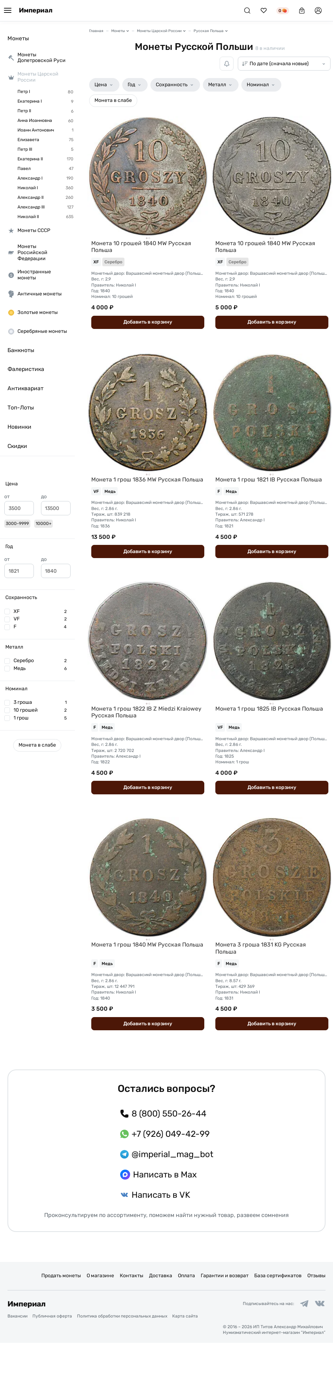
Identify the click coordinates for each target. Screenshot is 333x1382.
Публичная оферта (52, 1355)
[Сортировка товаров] (284, 64)
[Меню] (7, 11)
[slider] (7, 522)
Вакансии (17, 1355)
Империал (35, 10)
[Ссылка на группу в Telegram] (302, 1342)
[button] (37, 484)
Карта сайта (185, 1355)
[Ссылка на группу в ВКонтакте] (319, 1342)
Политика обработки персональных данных (122, 1355)
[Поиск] (247, 10)
